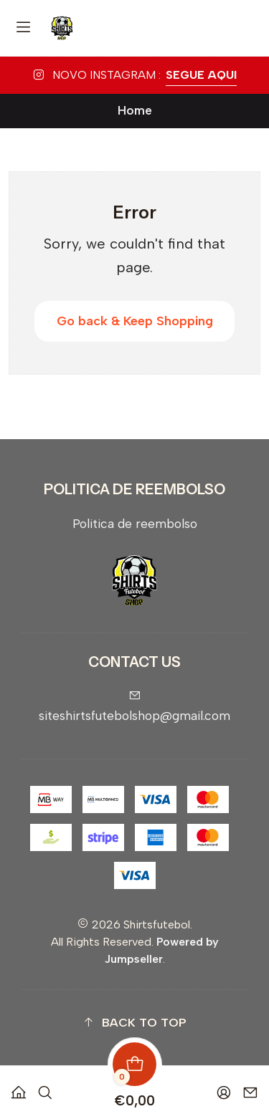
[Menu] (24, 28)
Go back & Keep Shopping (135, 321)
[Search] (45, 1087)
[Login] (224, 1087)
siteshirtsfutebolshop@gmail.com (134, 706)
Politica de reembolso (134, 523)
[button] (134, 1023)
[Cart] (134, 1087)
